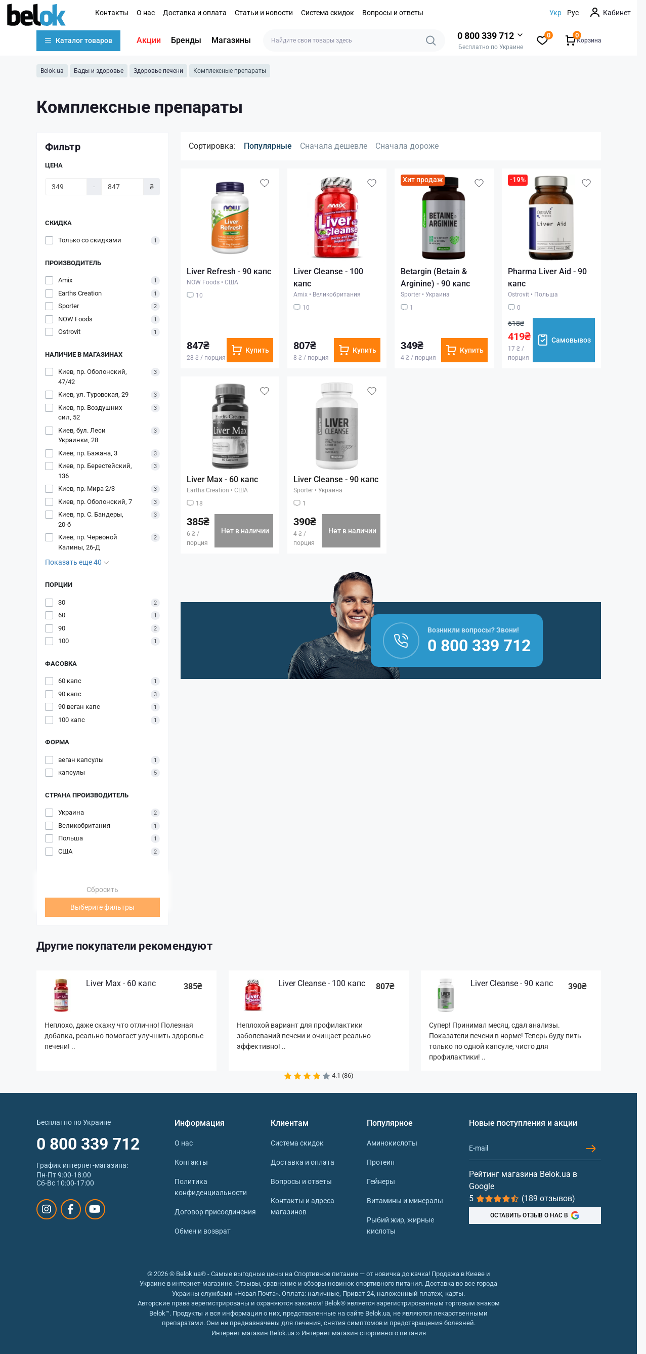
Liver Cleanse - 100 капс (321, 983)
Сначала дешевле (333, 146)
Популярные (268, 146)
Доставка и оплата (195, 13)
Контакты (111, 13)
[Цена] (66, 186)
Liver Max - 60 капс (222, 479)
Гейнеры (381, 1181)
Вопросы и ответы (392, 13)
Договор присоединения (215, 1212)
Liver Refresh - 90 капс (229, 271)
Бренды (186, 40)
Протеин (381, 1162)
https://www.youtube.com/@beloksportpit (95, 1209)
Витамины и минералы (405, 1201)
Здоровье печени (158, 70)
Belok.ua (52, 70)
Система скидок (327, 13)
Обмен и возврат (203, 1231)
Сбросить (102, 889)
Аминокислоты (392, 1143)
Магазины (231, 40)
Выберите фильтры (102, 907)
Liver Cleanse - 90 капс (335, 479)
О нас (146, 13)
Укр (555, 13)
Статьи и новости (264, 13)
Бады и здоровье (98, 70)
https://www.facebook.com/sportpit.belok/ (70, 1209)
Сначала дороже (407, 146)
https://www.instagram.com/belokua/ (46, 1209)
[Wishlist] (264, 183)
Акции (149, 40)
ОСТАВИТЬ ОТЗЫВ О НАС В (535, 1215)
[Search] (431, 40)
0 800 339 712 (88, 1144)
